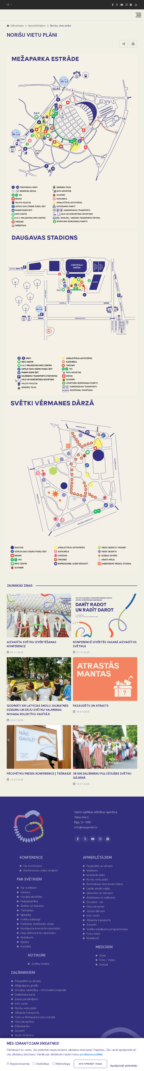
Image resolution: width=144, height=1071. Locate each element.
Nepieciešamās (18, 1064)
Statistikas (41, 1064)
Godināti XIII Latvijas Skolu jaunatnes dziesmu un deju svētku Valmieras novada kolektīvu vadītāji (37, 710)
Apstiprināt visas (90, 1063)
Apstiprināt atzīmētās (123, 1066)
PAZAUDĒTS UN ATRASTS (91, 706)
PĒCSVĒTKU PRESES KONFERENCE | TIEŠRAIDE (39, 774)
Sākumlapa (15, 25)
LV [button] (8, 4)
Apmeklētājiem (37, 25)
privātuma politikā (91, 1054)
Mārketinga (61, 1064)
